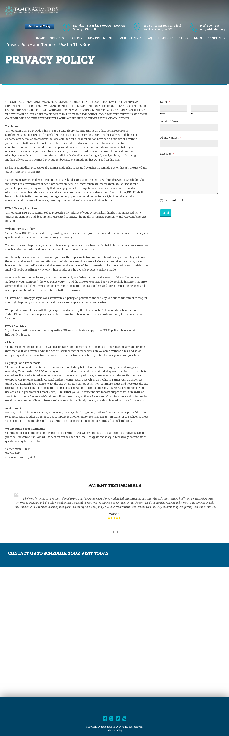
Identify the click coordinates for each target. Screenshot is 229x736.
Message (166, 153)
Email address (169, 121)
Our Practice (130, 38)
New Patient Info (101, 38)
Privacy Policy (114, 730)
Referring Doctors (173, 38)
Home (40, 38)
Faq (149, 38)
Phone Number (169, 137)
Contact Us (216, 38)
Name (164, 102)
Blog (198, 38)
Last (193, 114)
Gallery (75, 38)
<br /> (114, 631)
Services (57, 38)
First (162, 114)
